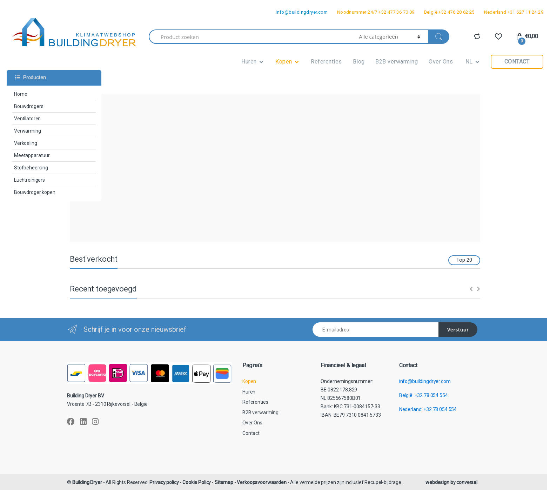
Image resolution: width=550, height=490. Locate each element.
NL (468, 61)
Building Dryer (87, 482)
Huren (249, 61)
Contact (517, 61)
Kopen (283, 61)
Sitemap (224, 482)
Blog (359, 61)
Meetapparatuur (32, 155)
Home (20, 94)
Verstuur (458, 329)
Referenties (326, 61)
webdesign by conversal (451, 482)
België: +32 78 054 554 (423, 395)
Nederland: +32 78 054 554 (428, 409)
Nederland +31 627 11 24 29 (513, 12)
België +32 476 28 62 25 (449, 12)
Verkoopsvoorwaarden (261, 482)
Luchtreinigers (29, 180)
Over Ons (441, 61)
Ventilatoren (27, 118)
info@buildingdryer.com (302, 12)
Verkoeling (25, 143)
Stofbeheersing (31, 167)
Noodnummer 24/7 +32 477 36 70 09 (376, 12)
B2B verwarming (396, 61)
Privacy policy (164, 482)
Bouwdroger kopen (34, 192)
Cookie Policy (196, 482)
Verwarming (27, 131)
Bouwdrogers (28, 106)
